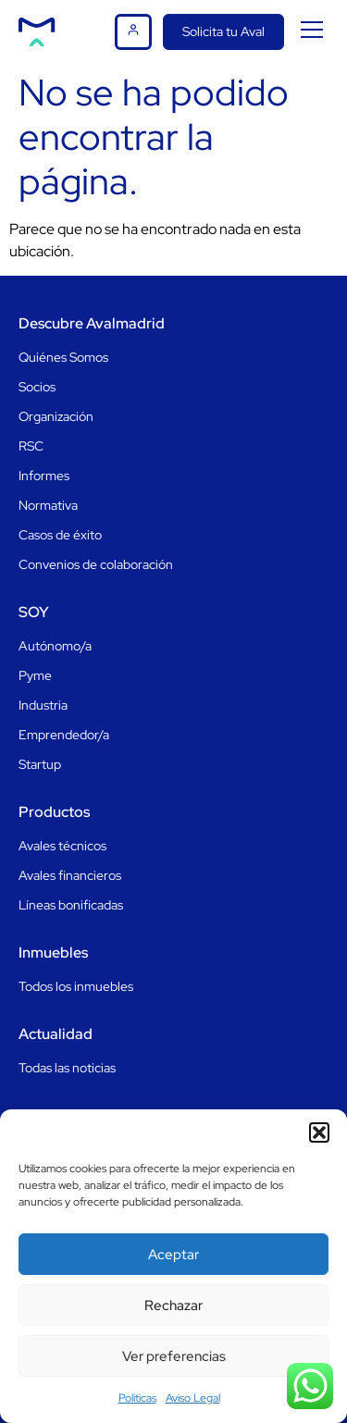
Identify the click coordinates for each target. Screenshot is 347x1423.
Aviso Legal (193, 1398)
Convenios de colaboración (96, 564)
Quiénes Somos (63, 357)
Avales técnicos (62, 845)
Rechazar (173, 1305)
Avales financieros (70, 875)
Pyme (35, 675)
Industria (43, 705)
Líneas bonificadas (71, 905)
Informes (44, 475)
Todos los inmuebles (76, 986)
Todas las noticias (67, 1067)
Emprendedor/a (64, 734)
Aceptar (173, 1254)
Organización (56, 416)
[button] (319, 1132)
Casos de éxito (60, 534)
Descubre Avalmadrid (92, 323)
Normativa (48, 505)
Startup (40, 764)
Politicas (137, 1398)
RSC (31, 446)
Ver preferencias (174, 1356)
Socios (37, 386)
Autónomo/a (55, 645)
